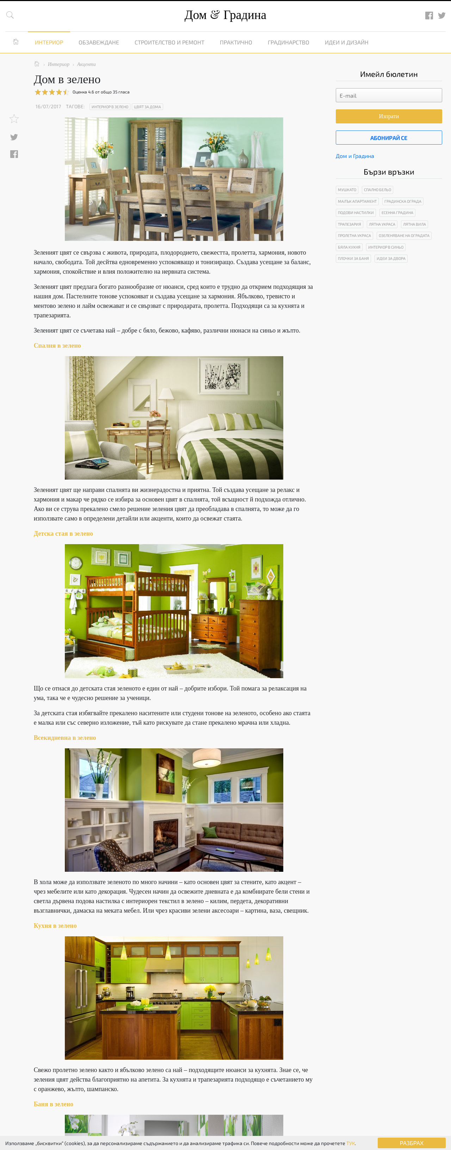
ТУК (350, 1143)
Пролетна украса (354, 235)
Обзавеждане (99, 42)
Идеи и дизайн (347, 42)
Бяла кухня (349, 247)
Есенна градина (397, 212)
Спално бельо (377, 189)
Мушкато (347, 189)
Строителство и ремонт (169, 42)
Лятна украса (382, 224)
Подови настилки (356, 212)
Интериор (49, 42)
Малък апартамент (357, 201)
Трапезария (349, 224)
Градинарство (288, 42)
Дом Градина (225, 15)
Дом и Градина (355, 155)
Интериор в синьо (385, 247)
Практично (236, 42)
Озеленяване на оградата (404, 235)
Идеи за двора (391, 258)
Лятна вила (414, 224)
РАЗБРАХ (412, 1142)
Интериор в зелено (110, 106)
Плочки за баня (353, 258)
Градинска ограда (402, 201)
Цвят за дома (147, 106)
